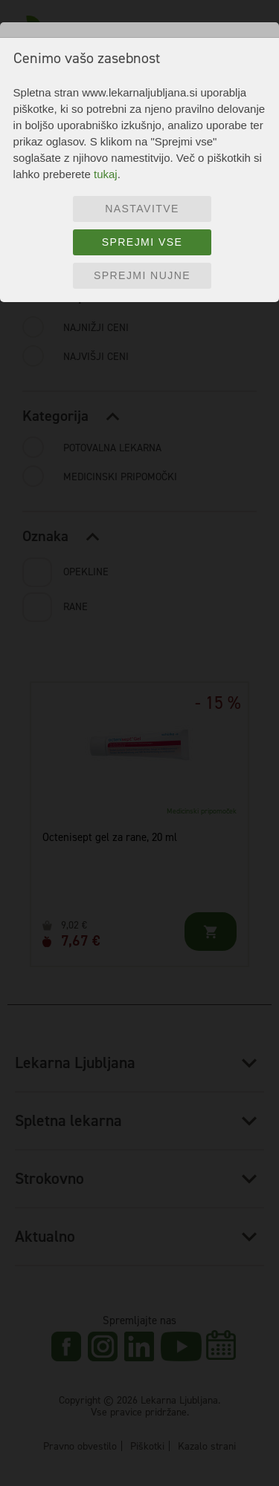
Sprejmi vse (142, 242)
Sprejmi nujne (142, 275)
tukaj (106, 174)
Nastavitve (142, 209)
